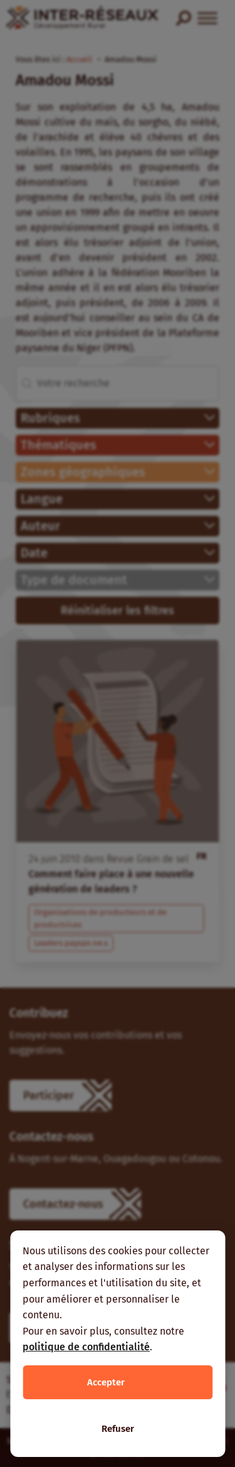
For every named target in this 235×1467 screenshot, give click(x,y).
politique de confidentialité (86, 1347)
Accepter (106, 1382)
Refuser (118, 1428)
